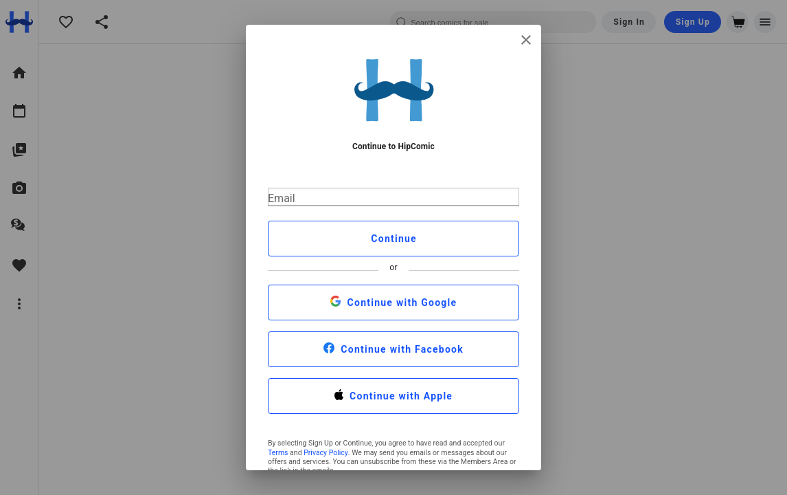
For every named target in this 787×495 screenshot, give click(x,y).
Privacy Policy (326, 452)
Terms (278, 452)
